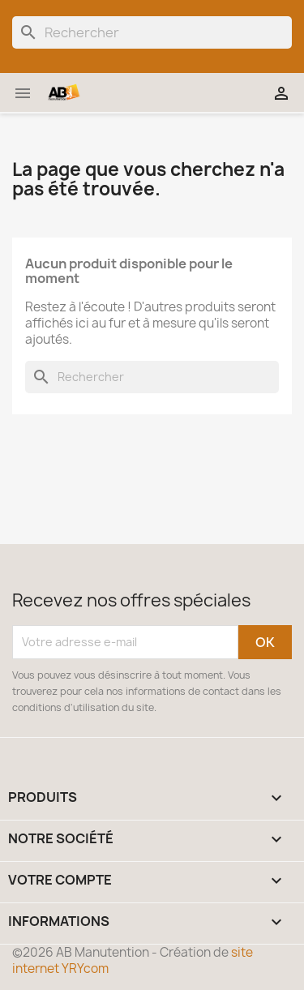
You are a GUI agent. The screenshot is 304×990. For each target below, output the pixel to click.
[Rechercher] (152, 32)
